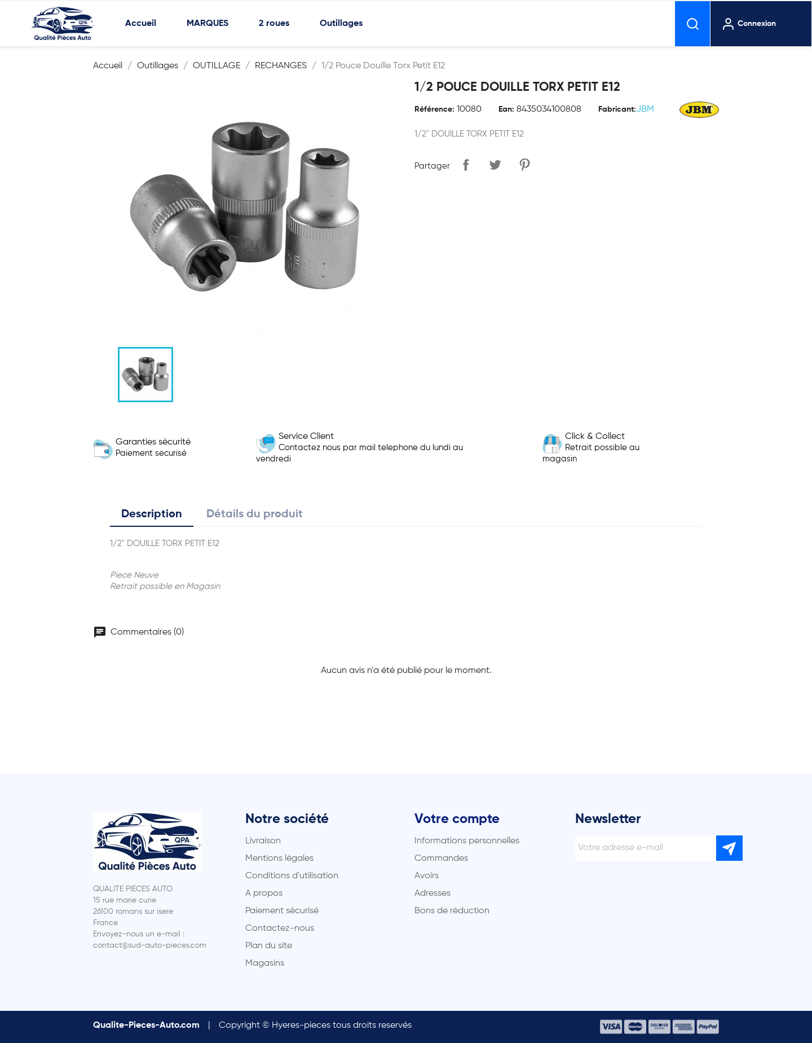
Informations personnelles (466, 841)
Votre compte (457, 819)
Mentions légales (279, 858)
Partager (465, 164)
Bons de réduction (451, 911)
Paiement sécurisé (282, 911)
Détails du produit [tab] (254, 514)
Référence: (434, 109)
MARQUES (207, 23)
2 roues (274, 23)
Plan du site (268, 945)
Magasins (264, 963)
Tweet (495, 164)
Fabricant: (617, 109)
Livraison (263, 841)
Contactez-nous (279, 928)
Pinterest (524, 164)
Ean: (506, 109)
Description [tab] (151, 514)
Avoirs (426, 876)
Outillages (341, 23)
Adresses (432, 893)
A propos (264, 893)
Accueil (140, 23)
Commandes (441, 858)
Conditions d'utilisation (291, 876)
